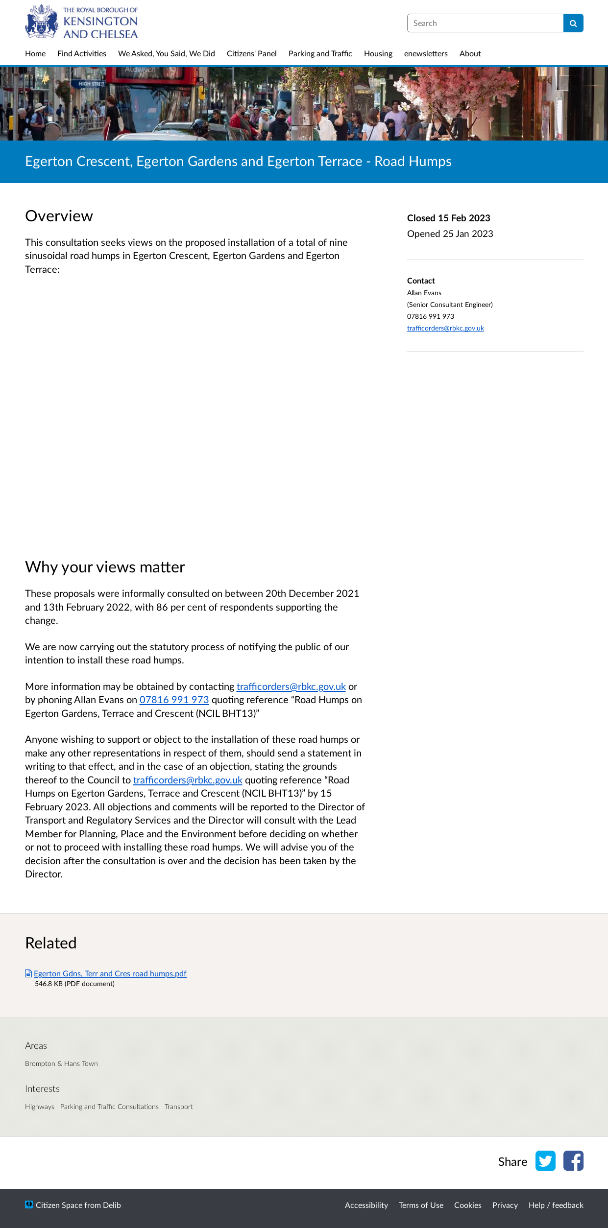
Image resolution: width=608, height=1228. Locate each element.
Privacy (505, 1204)
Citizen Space (59, 1204)
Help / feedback (556, 1204)
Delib (112, 1204)
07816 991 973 (174, 699)
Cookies (468, 1204)
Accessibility (366, 1204)
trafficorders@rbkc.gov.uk (291, 686)
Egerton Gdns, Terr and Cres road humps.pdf (106, 973)
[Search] (573, 23)
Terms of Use (421, 1204)
